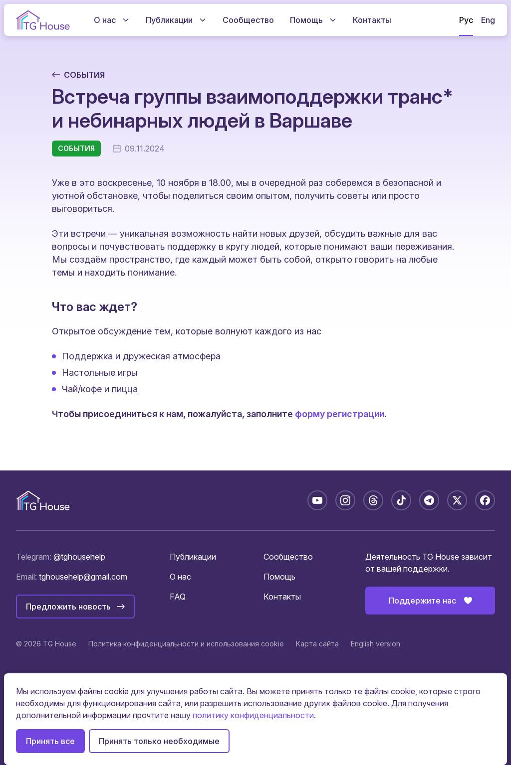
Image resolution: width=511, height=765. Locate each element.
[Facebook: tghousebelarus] (485, 500)
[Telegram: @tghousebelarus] (429, 500)
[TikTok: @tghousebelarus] (401, 500)
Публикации (193, 557)
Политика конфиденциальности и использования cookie (186, 643)
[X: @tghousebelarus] (457, 500)
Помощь (279, 577)
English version (375, 643)
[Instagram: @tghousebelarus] (345, 500)
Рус (466, 20)
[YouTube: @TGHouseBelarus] (317, 500)
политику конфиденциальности (253, 715)
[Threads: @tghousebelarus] (373, 500)
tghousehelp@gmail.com (83, 577)
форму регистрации (339, 414)
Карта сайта (317, 643)
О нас (180, 577)
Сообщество (288, 557)
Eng (488, 20)
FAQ (178, 597)
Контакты (282, 597)
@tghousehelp (79, 557)
